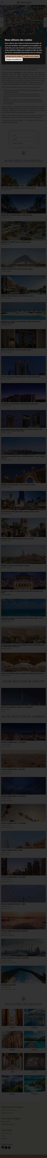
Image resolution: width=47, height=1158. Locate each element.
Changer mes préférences (14, 59)
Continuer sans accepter (31, 56)
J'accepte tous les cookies (14, 56)
